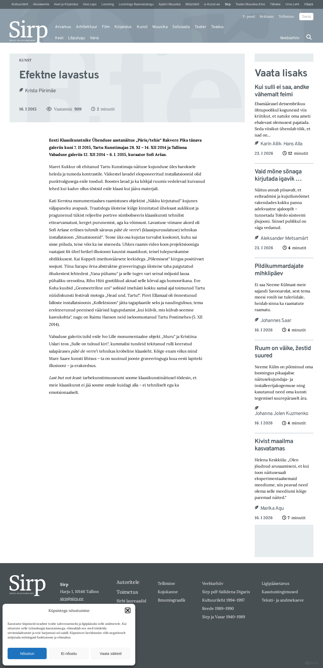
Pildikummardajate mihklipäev (279, 270)
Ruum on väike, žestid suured (283, 352)
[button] (127, 610)
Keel (59, 38)
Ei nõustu (69, 653)
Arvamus (63, 27)
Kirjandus (123, 27)
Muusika (160, 27)
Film (106, 27)
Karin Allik (270, 144)
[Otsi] (309, 37)
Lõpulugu (76, 38)
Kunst (142, 27)
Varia (94, 38)
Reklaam (267, 16)
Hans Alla (293, 144)
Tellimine (286, 16)
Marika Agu (272, 508)
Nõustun (27, 653)
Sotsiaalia (181, 27)
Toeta (306, 16)
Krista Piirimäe (40, 91)
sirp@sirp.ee (72, 598)
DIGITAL (312, 663)
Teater (200, 27)
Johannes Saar (275, 320)
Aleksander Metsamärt (284, 238)
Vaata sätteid (110, 653)
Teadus (217, 27)
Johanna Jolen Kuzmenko (281, 413)
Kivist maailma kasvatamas (274, 445)
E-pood (249, 16)
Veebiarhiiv (290, 38)
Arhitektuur (86, 27)
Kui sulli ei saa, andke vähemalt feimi (282, 91)
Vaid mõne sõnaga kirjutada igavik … (278, 175)
